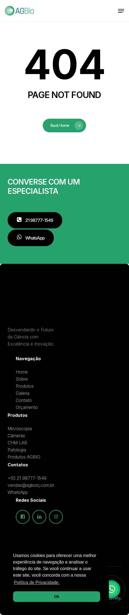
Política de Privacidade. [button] (36, 582)
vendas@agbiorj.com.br (31, 485)
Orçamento (27, 407)
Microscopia (20, 428)
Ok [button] (56, 596)
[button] (121, 11)
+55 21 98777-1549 (27, 478)
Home (22, 372)
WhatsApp (18, 492)
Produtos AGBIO (24, 457)
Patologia (17, 449)
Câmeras (16, 435)
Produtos (25, 386)
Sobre (22, 379)
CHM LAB (17, 442)
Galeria (22, 393)
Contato (24, 400)
